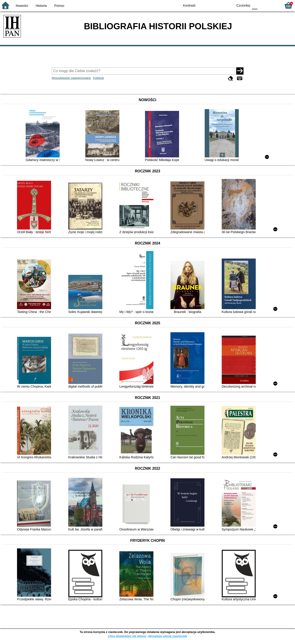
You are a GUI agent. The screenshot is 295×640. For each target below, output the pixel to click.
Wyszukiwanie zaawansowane (71, 78)
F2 (273, 5)
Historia (41, 5)
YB (219, 5)
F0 (254, 5)
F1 (262, 5)
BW (210, 5)
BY (228, 5)
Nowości (22, 5)
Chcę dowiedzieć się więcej (127, 636)
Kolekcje (98, 78)
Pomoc (59, 5)
